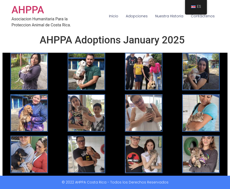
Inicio (113, 16)
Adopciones (137, 16)
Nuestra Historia (169, 16)
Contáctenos (203, 16)
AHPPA (28, 10)
